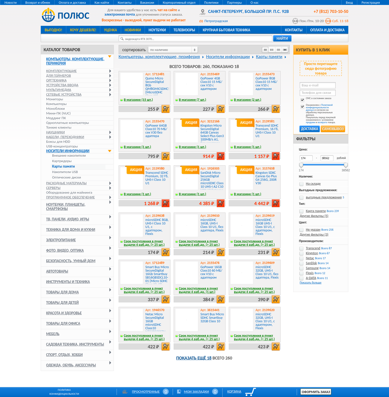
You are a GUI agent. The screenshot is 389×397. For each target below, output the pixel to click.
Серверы (53, 187)
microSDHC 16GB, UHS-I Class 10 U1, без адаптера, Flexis (212, 225)
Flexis (310, 273)
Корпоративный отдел (179, 2)
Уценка (110, 30)
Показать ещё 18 (193, 358)
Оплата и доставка (72, 2)
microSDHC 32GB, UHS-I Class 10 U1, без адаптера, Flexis (267, 272)
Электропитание (61, 240)
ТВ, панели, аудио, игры (67, 219)
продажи (310, 122)
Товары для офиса (63, 323)
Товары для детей (62, 302)
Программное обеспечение (70, 197)
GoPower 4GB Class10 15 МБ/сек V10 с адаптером (211, 83)
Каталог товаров (62, 49)
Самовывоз (333, 129)
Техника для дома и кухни (70, 229)
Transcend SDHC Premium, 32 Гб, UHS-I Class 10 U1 (156, 178)
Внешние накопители (69, 155)
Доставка (309, 129)
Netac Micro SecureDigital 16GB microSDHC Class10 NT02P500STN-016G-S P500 (155, 324)
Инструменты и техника (68, 282)
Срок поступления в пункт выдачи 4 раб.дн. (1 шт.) (198, 290)
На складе (313, 183)
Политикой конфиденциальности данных (319, 107)
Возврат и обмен (37, 2)
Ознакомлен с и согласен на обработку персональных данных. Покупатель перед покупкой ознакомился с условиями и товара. (317, 114)
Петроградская (216, 21)
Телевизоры (184, 30)
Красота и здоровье (64, 313)
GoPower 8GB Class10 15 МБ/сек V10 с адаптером (266, 83)
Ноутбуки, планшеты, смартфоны (65, 206)
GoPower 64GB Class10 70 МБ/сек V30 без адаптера (156, 130)
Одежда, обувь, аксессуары (71, 365)
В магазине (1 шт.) (137, 147)
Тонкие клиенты (58, 127)
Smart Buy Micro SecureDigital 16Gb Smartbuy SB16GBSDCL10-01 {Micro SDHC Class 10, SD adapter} (157, 277)
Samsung (312, 268)
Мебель (53, 334)
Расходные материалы (66, 183)
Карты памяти (63, 166)
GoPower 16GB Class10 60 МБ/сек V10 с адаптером (211, 272)
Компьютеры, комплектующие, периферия (75, 61)
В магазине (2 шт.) (247, 100)
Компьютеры (56, 104)
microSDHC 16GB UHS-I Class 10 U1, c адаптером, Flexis (265, 227)
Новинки (133, 30)
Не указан (313, 229)
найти (282, 38)
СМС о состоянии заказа (315, 99)
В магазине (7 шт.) (192, 100)
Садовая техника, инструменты (75, 344)
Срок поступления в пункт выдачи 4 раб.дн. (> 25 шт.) (144, 243)
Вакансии (147, 2)
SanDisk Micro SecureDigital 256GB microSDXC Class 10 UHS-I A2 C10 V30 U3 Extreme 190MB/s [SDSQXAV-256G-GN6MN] (212, 187)
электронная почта (119, 14)
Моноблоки (55, 108)
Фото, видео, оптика (65, 250)
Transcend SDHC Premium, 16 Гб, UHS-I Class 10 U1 (267, 130)
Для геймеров (58, 75)
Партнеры (234, 2)
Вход (349, 2)
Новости (10, 2)
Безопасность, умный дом (71, 261)
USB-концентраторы (62, 146)
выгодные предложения (324, 197)
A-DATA (311, 278)
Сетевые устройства (63, 94)
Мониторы (54, 99)
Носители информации (67, 151)
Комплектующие (61, 71)
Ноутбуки (157, 30)
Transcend (313, 248)
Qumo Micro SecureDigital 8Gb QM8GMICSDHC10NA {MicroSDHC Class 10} (160, 87)
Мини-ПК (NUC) (58, 113)
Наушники (55, 132)
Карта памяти (316, 211)
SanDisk (311, 263)
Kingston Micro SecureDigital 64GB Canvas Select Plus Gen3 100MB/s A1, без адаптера (212, 134)
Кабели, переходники (65, 137)
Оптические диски (66, 177)
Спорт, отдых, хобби (64, 355)
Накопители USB (65, 172)
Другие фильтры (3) (314, 234)
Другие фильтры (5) (314, 216)
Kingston (312, 253)
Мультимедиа (58, 89)
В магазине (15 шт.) (138, 100)
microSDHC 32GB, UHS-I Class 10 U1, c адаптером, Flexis (265, 321)
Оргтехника (56, 80)
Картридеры (62, 161)
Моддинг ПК (56, 118)
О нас (255, 2)
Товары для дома (62, 292)
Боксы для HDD (58, 141)
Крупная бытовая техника (226, 30)
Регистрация (370, 2)
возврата (322, 122)
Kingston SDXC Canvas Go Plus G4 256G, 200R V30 (266, 178)
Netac (310, 258)
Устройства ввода (62, 85)
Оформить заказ (316, 392)
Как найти (102, 2)
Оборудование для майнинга (69, 192)
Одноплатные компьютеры (67, 122)
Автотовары (57, 271)
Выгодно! (53, 30)
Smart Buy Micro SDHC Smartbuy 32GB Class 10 (212, 317)
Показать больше (311, 282)
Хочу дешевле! (83, 30)
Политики (211, 2)
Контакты (125, 2)
